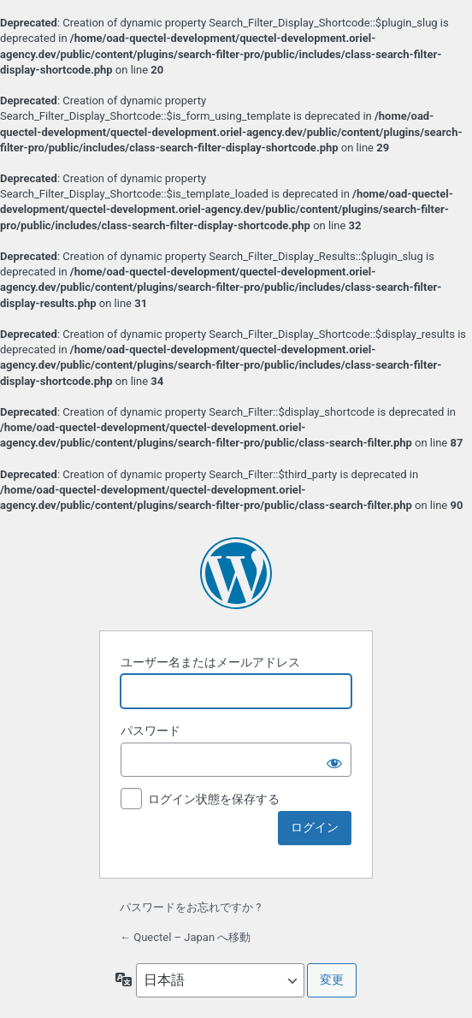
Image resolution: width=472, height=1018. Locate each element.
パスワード (150, 730)
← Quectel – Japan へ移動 (185, 937)
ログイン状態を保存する (214, 799)
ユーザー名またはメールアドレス (210, 662)
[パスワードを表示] (334, 760)
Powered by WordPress (236, 573)
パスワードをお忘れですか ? (190, 907)
